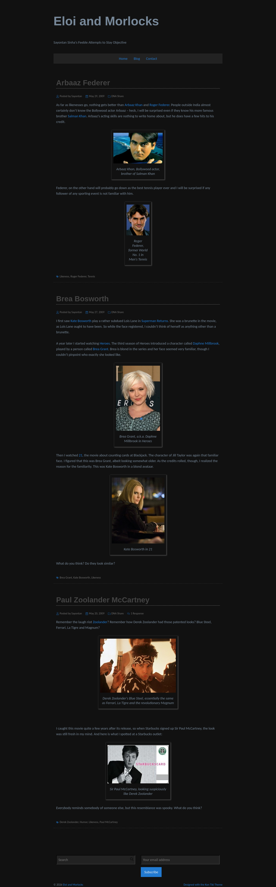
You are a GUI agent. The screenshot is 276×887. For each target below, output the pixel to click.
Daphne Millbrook (206, 343)
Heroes (105, 343)
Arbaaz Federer (83, 83)
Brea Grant (100, 349)
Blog (137, 58)
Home (123, 58)
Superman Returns (155, 321)
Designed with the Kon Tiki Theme (203, 884)
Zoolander (100, 622)
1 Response (137, 613)
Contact (151, 58)
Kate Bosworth (81, 321)
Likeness (64, 276)
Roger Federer (159, 105)
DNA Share (117, 96)
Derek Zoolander (69, 822)
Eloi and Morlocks (106, 21)
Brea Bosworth (82, 299)
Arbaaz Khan (134, 105)
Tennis (91, 276)
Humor (83, 822)
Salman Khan (77, 116)
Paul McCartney (109, 822)
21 (80, 455)
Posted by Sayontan (71, 96)
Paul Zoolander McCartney (102, 600)
